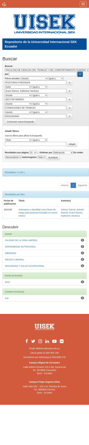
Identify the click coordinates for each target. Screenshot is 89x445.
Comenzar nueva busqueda (20, 121)
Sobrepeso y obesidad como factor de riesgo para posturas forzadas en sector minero (38, 212)
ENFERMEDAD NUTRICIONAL (20, 246)
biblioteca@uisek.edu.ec (48, 348)
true (7, 298)
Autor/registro (29, 157)
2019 (7, 282)
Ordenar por (45, 152)
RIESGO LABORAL (14, 259)
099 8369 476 (59, 357)
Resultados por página (17, 152)
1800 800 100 (52, 353)
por (6, 74)
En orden (78, 152)
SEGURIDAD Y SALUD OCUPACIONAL (24, 266)
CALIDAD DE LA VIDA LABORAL (21, 240)
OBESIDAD (10, 253)
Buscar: (9, 66)
